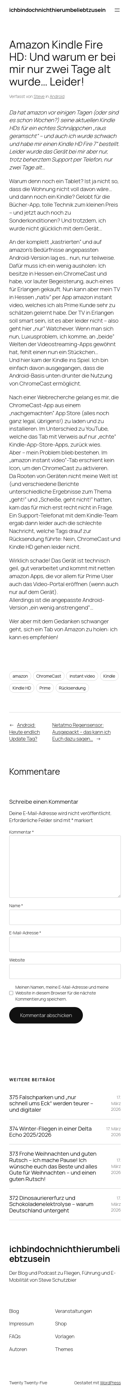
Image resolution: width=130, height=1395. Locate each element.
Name (16, 905)
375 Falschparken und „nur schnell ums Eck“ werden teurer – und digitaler (51, 1103)
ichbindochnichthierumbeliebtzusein (57, 10)
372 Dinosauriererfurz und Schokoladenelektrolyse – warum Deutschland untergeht (51, 1204)
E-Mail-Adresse (25, 933)
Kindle (109, 676)
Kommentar (21, 832)
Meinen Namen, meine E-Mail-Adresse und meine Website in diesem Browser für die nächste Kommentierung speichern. (62, 993)
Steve (39, 96)
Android (57, 96)
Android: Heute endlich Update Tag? (24, 732)
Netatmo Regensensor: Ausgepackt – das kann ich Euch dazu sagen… (81, 732)
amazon (20, 676)
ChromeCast (48, 676)
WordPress (110, 1383)
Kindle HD (22, 688)
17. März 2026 (116, 1103)
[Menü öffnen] (117, 10)
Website (17, 960)
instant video (82, 676)
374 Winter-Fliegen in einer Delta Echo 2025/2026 (50, 1131)
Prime (44, 688)
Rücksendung (72, 688)
